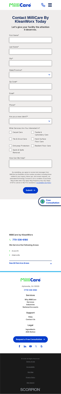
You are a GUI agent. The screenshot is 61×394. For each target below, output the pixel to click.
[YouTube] (30, 346)
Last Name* (14, 47)
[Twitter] (36, 346)
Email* (11, 93)
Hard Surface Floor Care (40, 140)
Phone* (12, 105)
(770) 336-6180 (30, 290)
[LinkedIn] (25, 346)
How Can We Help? (17, 158)
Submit (30, 190)
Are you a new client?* (18, 117)
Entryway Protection (21, 146)
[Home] (20, 5)
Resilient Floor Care (43, 146)
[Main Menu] (50, 5)
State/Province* (15, 70)
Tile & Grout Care (20, 139)
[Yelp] (41, 346)
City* (11, 59)
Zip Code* (13, 82)
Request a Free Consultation (30, 339)
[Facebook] (19, 346)
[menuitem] (30, 362)
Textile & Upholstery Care (41, 133)
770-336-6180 (20, 240)
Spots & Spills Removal (18, 151)
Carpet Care (18, 132)
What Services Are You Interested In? (24, 128)
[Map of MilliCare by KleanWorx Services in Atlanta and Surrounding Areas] (30, 217)
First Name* (14, 35)
